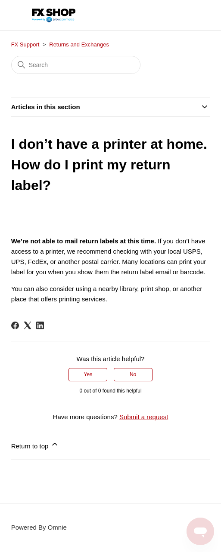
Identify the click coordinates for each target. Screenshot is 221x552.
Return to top (35, 445)
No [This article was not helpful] (133, 374)
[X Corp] (27, 325)
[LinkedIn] (40, 325)
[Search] (76, 65)
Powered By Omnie (39, 527)
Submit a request (143, 416)
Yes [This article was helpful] (88, 374)
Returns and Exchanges (79, 44)
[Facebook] (15, 325)
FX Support (25, 44)
